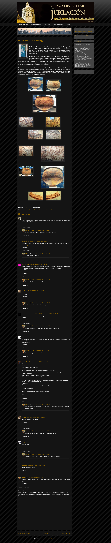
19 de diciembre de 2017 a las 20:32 (36, 417)
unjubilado (25, 241)
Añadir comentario (24, 487)
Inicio (46, 533)
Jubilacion (26, 209)
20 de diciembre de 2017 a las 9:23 (41, 454)
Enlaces (68, 24)
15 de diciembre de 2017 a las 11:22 (37, 241)
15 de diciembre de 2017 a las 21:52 (39, 264)
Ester (23, 218)
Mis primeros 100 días (36, 24)
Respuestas (26, 227)
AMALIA (24, 290)
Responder (24, 224)
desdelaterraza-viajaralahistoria (30, 313)
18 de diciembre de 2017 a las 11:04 (41, 253)
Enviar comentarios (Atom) (48, 538)
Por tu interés (42, 209)
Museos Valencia (33, 209)
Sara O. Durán (25, 264)
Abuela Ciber (25, 361)
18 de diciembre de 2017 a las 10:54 (41, 350)
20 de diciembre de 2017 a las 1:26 (37, 442)
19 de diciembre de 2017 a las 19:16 (38, 361)
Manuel (24, 465)
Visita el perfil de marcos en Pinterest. (83, 31)
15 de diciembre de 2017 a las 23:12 (48, 313)
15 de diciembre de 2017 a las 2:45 (34, 218)
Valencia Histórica (50, 209)
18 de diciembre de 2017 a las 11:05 (41, 230)
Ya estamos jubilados (23, 24)
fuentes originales (26, 245)
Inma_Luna (25, 442)
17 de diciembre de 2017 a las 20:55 (38, 337)
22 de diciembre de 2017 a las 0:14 (37, 477)
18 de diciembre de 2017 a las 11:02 (41, 302)
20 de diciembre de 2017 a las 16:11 (35, 465)
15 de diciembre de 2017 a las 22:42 (36, 290)
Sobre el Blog (47, 24)
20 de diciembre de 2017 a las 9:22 (41, 404)
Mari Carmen (25, 337)
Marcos (27, 230)
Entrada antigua (65, 533)
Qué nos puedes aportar (58, 24)
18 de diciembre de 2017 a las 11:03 (41, 279)
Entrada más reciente (24, 533)
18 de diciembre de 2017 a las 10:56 (41, 326)
